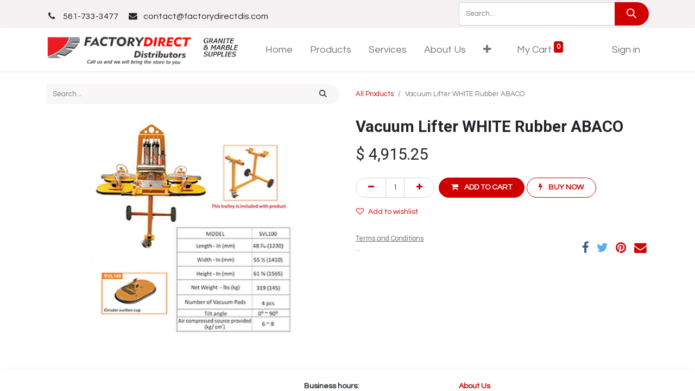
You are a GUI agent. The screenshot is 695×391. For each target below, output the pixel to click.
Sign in (626, 50)
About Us (475, 386)
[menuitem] (279, 50)
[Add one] (419, 188)
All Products (375, 94)
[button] (487, 50)
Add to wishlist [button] (387, 211)
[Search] (632, 14)
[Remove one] (371, 188)
